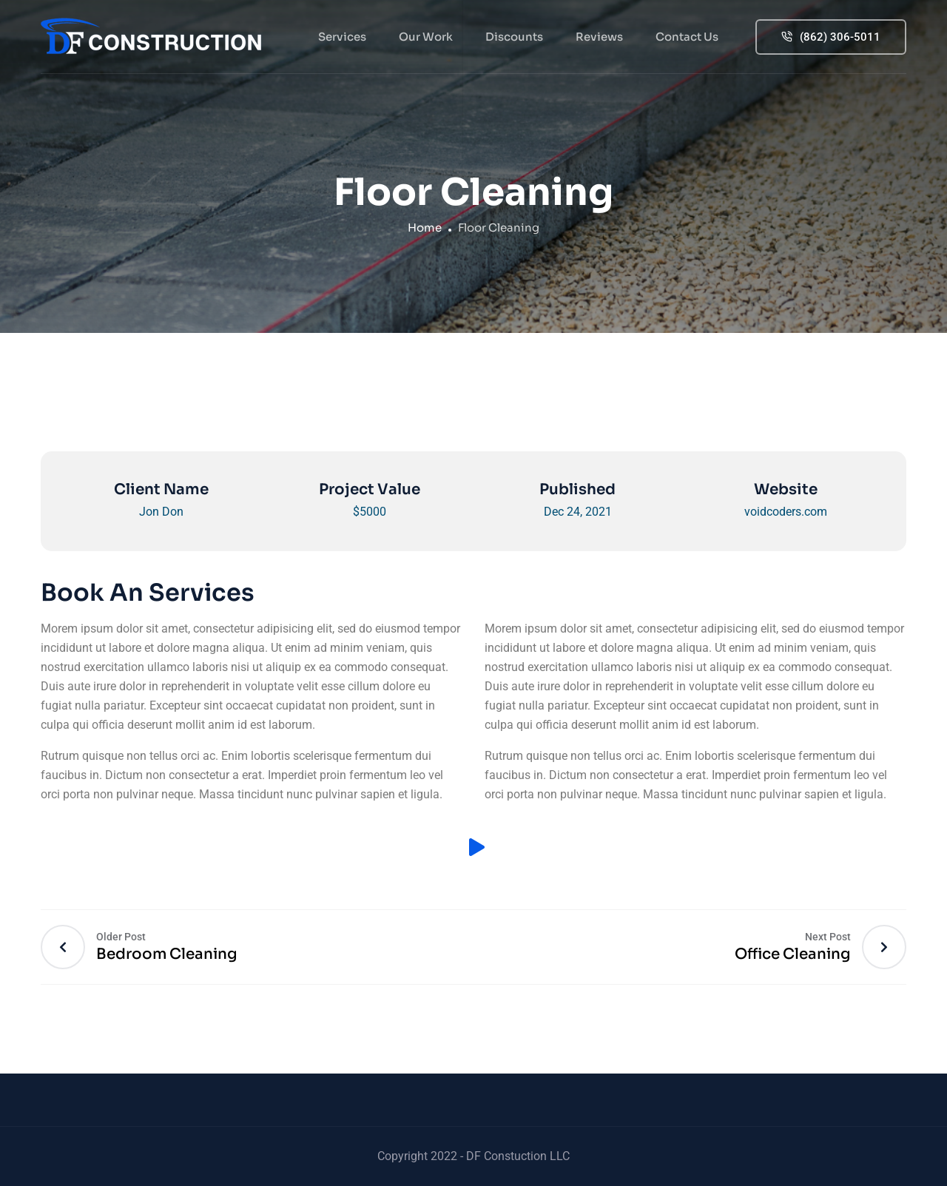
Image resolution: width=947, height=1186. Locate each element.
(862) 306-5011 (830, 37)
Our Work (426, 37)
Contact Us (687, 37)
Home (425, 227)
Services (342, 37)
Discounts (514, 37)
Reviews (599, 37)
